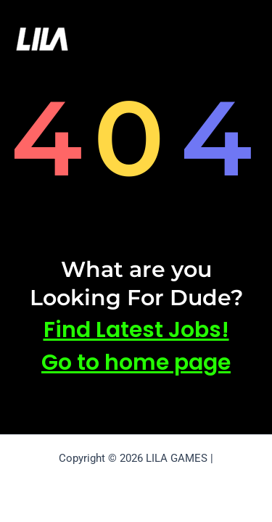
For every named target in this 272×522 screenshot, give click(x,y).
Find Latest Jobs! (136, 330)
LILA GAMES (118, 38)
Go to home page (136, 362)
